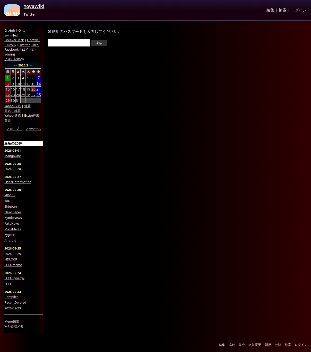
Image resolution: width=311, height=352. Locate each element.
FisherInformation (17, 182)
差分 (242, 345)
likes (35, 45)
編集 (270, 10)
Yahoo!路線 (12, 115)
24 (18, 94)
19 (28, 89)
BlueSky (10, 45)
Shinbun (10, 206)
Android (10, 240)
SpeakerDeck (14, 40)
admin (9, 54)
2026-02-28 (12, 168)
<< (15, 65)
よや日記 (10, 59)
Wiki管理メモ (13, 326)
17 (18, 89)
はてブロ (28, 49)
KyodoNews (13, 217)
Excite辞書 (31, 115)
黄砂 (7, 120)
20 (33, 89)
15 (8, 89)
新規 (268, 345)
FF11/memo (13, 265)
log (20, 59)
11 (23, 83)
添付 (232, 345)
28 (38, 94)
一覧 (278, 345)
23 (13, 94)
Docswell (33, 40)
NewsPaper (12, 212)
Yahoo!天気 (12, 106)
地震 (27, 106)
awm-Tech (11, 35)
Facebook (11, 49)
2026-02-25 (12, 253)
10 (18, 83)
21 (38, 89)
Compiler (11, 296)
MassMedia (12, 229)
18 (23, 89)
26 (28, 94)
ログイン (299, 10)
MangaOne (12, 155)
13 (33, 83)
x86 (7, 200)
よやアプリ (14, 129)
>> (31, 65)
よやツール (33, 129)
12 (28, 83)
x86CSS (9, 195)
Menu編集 (11, 321)
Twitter (30, 14)
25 (23, 94)
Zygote (9, 234)
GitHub (9, 30)
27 (33, 94)
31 (18, 100)
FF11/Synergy (14, 278)
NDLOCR (10, 259)
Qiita (21, 30)
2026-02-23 (12, 308)
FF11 (7, 283)
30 (13, 100)
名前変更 (255, 345)
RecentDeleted (15, 302)
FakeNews (11, 223)
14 (38, 83)
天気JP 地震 (12, 111)
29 (8, 100)
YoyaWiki (34, 6)
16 (13, 89)
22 (8, 94)
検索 (282, 10)
